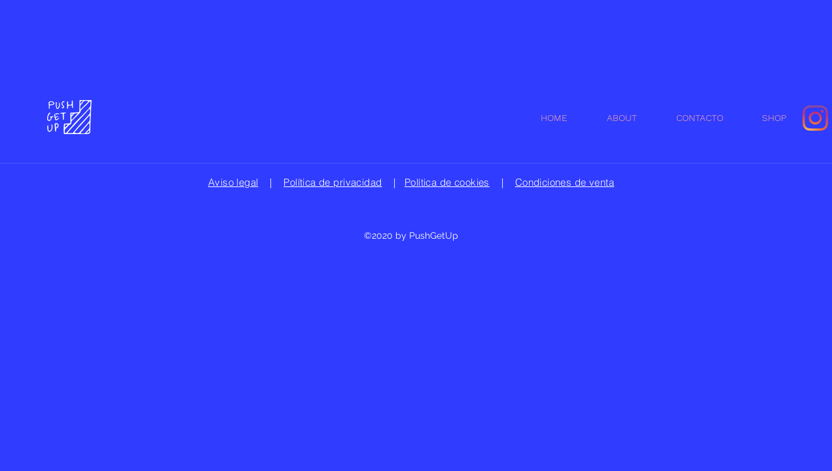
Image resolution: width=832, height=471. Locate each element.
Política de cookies (447, 182)
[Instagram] (815, 118)
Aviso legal (233, 182)
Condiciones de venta (564, 182)
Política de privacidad (332, 182)
